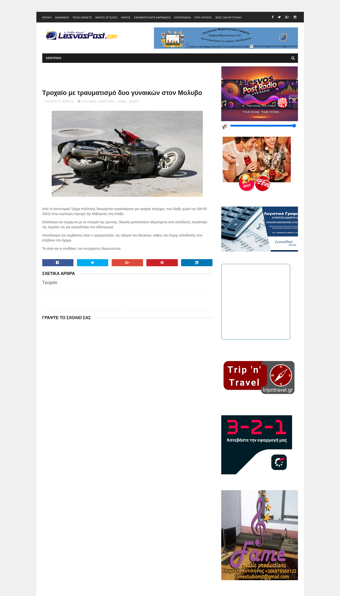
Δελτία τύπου (107, 101)
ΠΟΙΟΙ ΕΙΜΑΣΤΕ (82, 17)
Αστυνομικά (89, 101)
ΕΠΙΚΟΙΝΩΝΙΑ (182, 17)
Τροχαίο (134, 101)
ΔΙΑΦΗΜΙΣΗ (62, 17)
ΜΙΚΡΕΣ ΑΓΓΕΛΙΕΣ (106, 17)
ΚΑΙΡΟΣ (126, 17)
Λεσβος (122, 101)
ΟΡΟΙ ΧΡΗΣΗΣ (203, 17)
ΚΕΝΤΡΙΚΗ (53, 58)
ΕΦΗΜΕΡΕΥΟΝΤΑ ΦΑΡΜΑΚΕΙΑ (152, 17)
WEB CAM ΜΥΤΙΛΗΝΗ (228, 17)
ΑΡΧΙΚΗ (47, 17)
